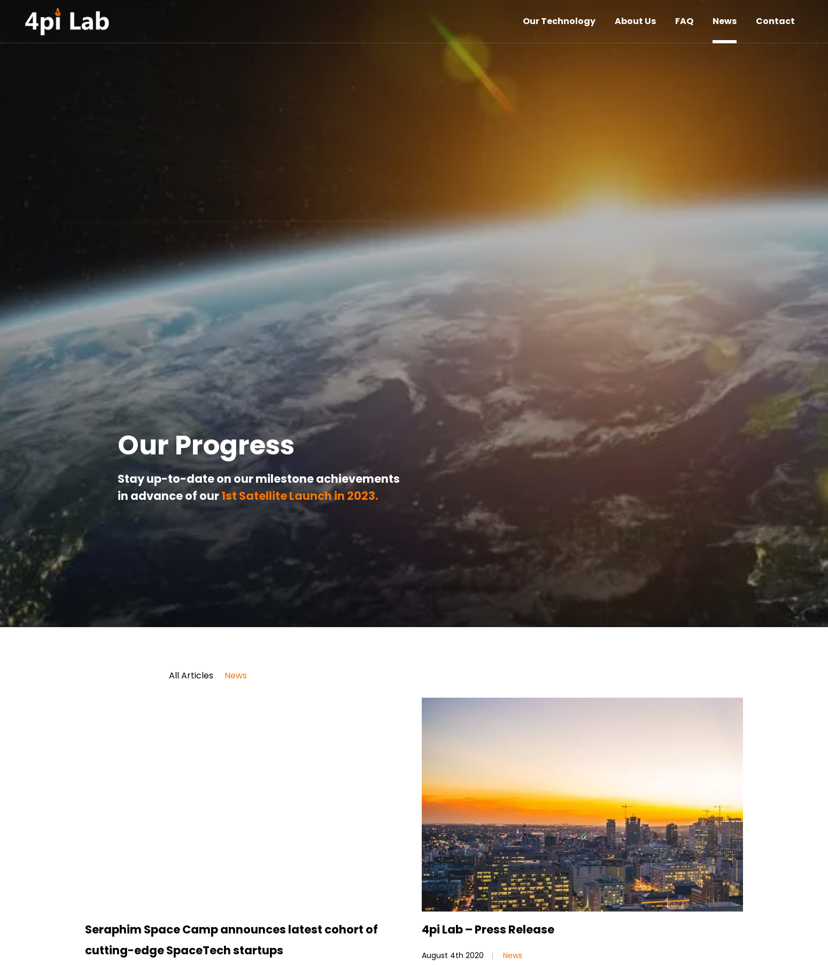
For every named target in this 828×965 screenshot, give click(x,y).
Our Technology (559, 21)
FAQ (684, 21)
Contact (775, 21)
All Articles (191, 676)
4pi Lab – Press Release (488, 929)
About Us (635, 21)
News (725, 21)
